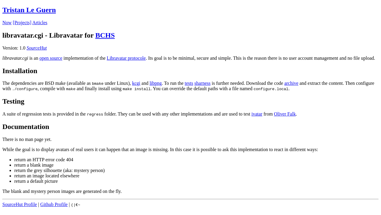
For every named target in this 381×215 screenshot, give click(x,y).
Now (7, 22)
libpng (155, 83)
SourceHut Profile (19, 204)
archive (291, 83)
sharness (202, 83)
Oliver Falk (285, 113)
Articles (39, 22)
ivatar (257, 113)
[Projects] (22, 22)
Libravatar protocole (126, 58)
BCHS (105, 35)
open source (50, 58)
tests (189, 83)
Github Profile (54, 204)
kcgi (136, 83)
